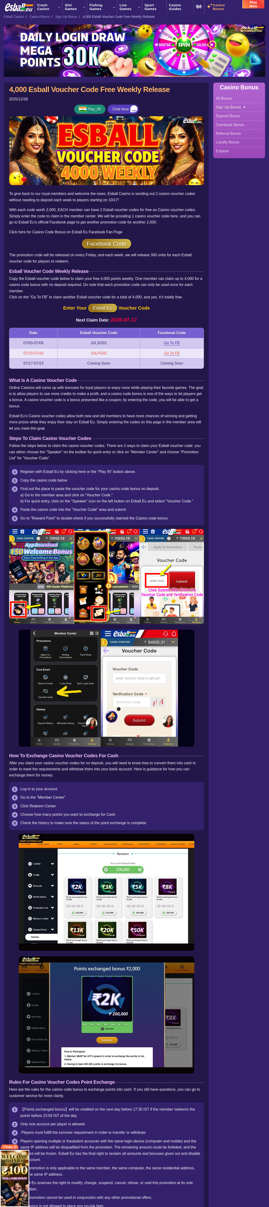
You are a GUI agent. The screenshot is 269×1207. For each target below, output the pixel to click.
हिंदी (199, 7)
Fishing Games (101, 7)
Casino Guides (175, 7)
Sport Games (150, 7)
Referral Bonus (228, 133)
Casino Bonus (219, 7)
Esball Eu (103, 308)
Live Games (129, 7)
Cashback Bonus (230, 125)
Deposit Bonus (228, 116)
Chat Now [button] (120, 109)
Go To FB (172, 343)
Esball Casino (14, 16)
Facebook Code (106, 244)
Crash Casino (48, 7)
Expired (222, 151)
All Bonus (224, 98)
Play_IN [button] (94, 109)
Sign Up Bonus (66, 16)
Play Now (253, 6)
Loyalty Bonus (228, 142)
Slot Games (75, 7)
